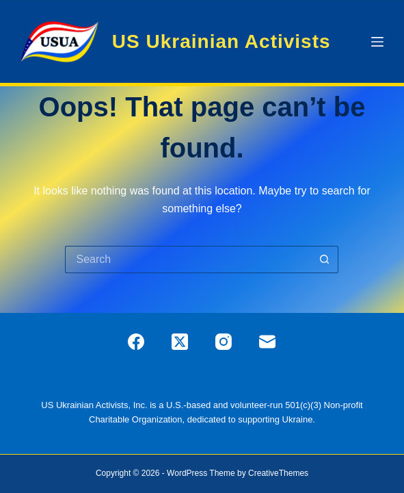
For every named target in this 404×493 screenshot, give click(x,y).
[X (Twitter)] (180, 341)
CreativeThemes (278, 473)
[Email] (267, 341)
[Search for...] (188, 259)
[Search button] (324, 259)
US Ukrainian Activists (221, 41)
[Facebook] (136, 341)
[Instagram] (223, 341)
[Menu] (377, 42)
